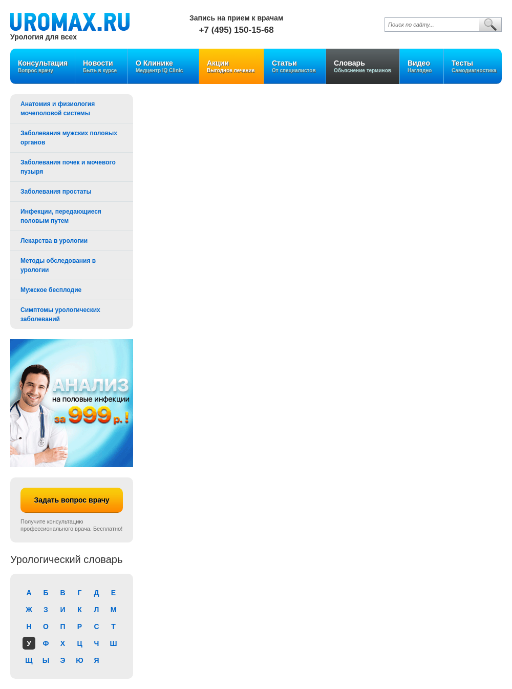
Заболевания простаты (56, 191)
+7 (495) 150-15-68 (236, 30)
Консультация (43, 66)
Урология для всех (43, 36)
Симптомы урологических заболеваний (60, 314)
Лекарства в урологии (54, 240)
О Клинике (163, 66)
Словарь (363, 66)
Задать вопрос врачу (71, 500)
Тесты (474, 66)
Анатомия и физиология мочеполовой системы (57, 108)
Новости (101, 66)
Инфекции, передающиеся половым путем (60, 216)
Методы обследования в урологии (58, 265)
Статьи (295, 66)
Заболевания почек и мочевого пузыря (68, 167)
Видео (422, 66)
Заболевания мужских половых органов (68, 138)
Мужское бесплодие (50, 290)
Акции (231, 66)
